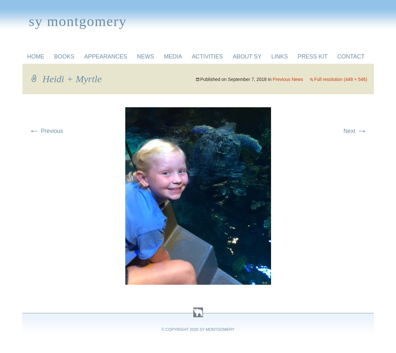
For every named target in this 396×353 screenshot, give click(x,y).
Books (64, 56)
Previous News (288, 79)
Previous (46, 131)
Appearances (105, 56)
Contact (351, 56)
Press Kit (313, 56)
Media (173, 56)
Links (279, 56)
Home (36, 56)
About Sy (247, 56)
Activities (207, 56)
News (145, 56)
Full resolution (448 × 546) (340, 79)
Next (355, 131)
